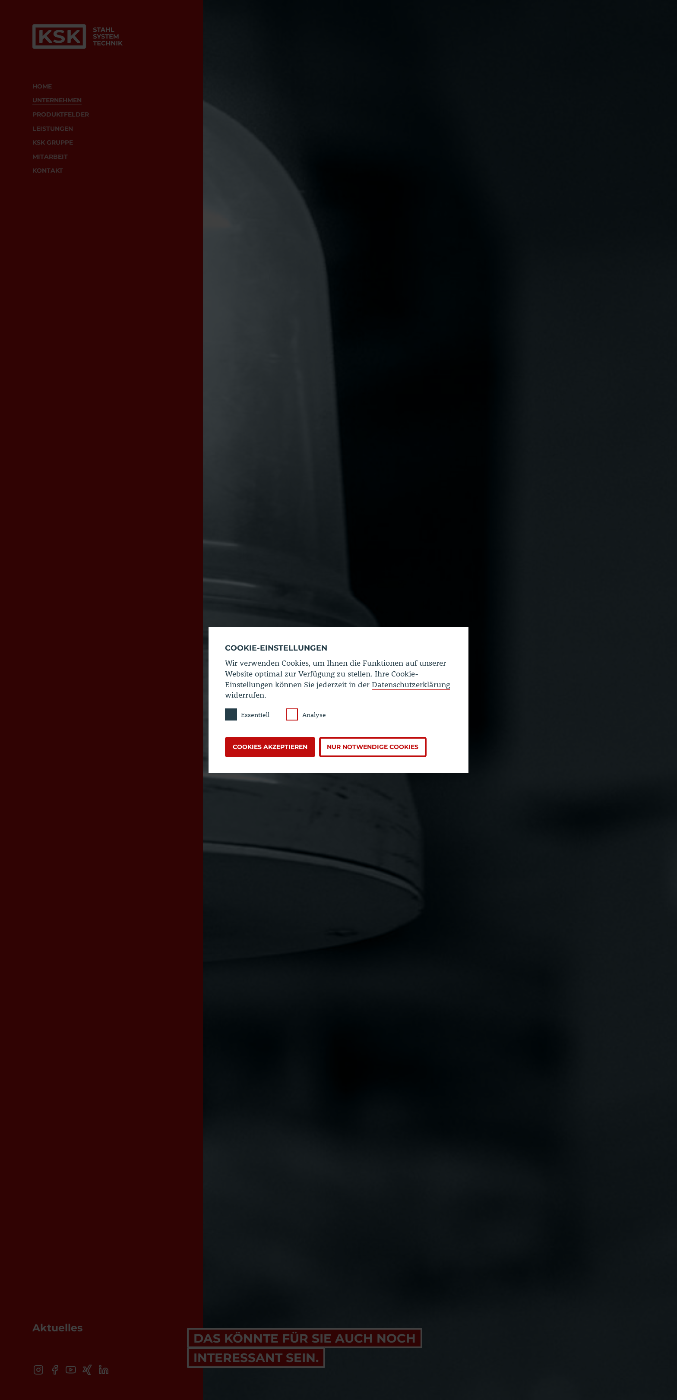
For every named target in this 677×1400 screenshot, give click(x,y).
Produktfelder (60, 114)
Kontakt (47, 170)
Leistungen (52, 129)
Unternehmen (57, 100)
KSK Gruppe (52, 142)
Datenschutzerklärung (411, 684)
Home (42, 86)
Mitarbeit (50, 157)
